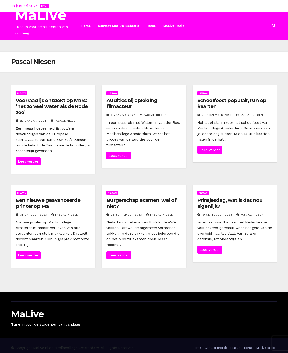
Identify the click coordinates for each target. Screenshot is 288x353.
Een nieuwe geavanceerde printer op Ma (48, 203)
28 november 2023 (217, 115)
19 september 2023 (217, 214)
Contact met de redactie (118, 26)
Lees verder (28, 161)
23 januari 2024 (33, 120)
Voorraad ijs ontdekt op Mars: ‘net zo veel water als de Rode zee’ (52, 106)
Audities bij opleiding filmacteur (131, 103)
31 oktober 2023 (34, 214)
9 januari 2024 (124, 115)
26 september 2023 (127, 214)
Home (86, 26)
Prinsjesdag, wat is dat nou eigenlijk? (230, 203)
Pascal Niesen (64, 120)
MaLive (41, 15)
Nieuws (21, 93)
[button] (274, 26)
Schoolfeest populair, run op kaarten (231, 103)
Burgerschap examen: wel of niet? (141, 203)
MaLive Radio (174, 26)
